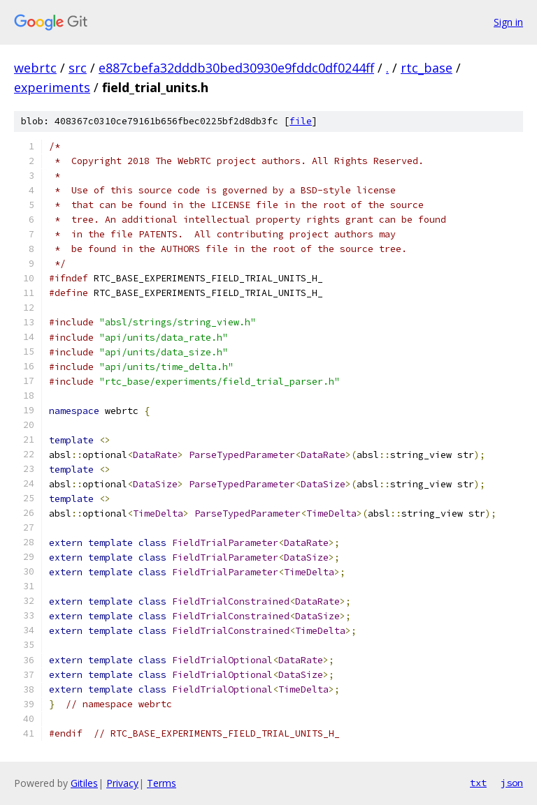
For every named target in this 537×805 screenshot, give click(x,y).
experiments (52, 87)
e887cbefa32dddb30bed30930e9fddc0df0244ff (236, 67)
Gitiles (84, 783)
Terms (161, 783)
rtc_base (426, 67)
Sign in (508, 22)
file (300, 121)
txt (478, 782)
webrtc (35, 67)
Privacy (122, 783)
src (78, 67)
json (512, 782)
